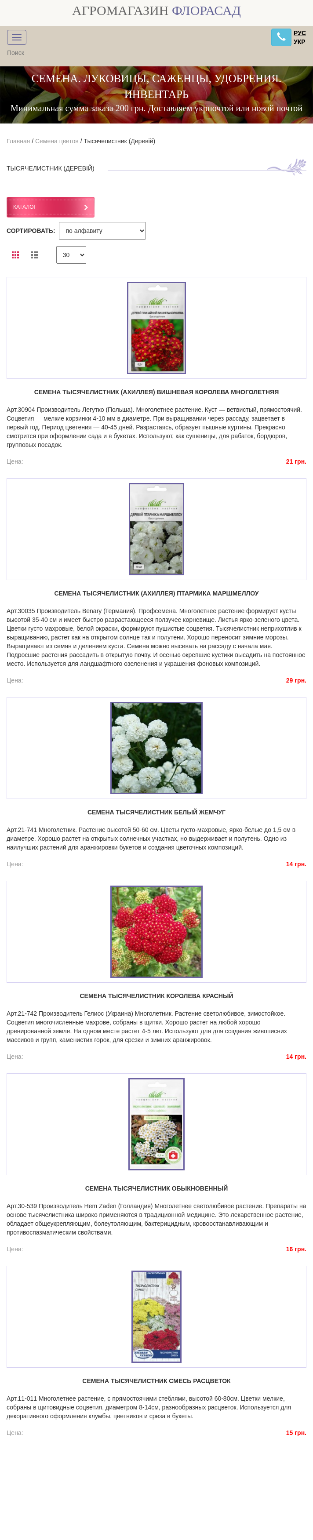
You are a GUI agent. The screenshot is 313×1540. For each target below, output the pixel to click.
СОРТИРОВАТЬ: (31, 230)
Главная (18, 141)
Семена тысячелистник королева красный (156, 995)
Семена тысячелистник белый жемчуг (156, 812)
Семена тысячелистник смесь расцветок (156, 1380)
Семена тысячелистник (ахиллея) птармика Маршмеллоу (156, 593)
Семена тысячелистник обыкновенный (156, 1188)
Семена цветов (57, 141)
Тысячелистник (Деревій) (119, 141)
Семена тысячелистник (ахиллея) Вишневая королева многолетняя (156, 392)
